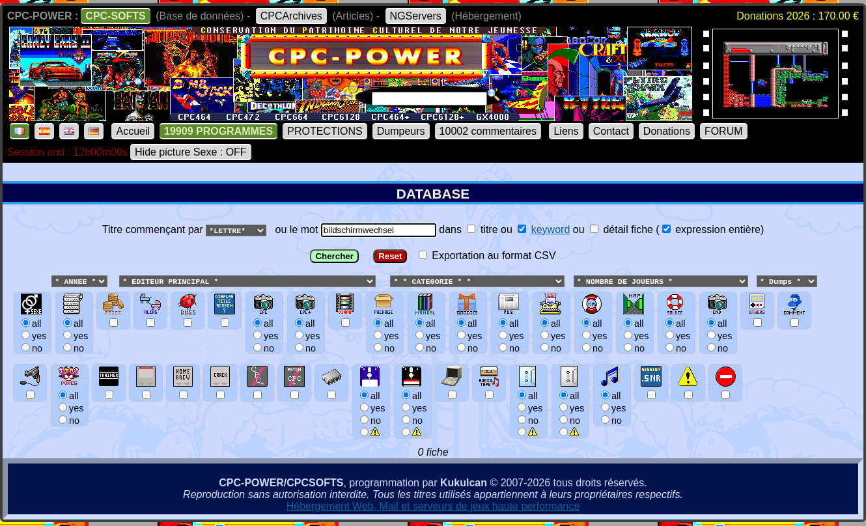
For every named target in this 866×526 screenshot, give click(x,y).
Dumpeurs (401, 131)
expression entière (711, 229)
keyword (550, 229)
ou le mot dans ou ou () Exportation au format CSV (433, 335)
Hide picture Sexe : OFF (191, 152)
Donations (666, 131)
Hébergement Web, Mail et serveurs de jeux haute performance (433, 506)
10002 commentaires (488, 131)
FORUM (724, 131)
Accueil (133, 131)
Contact (611, 131)
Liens (565, 131)
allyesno (371, 408)
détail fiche (621, 229)
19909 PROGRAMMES (218, 131)
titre (482, 229)
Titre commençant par (154, 229)
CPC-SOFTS (115, 15)
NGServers (415, 15)
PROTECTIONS (325, 131)
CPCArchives (291, 15)
